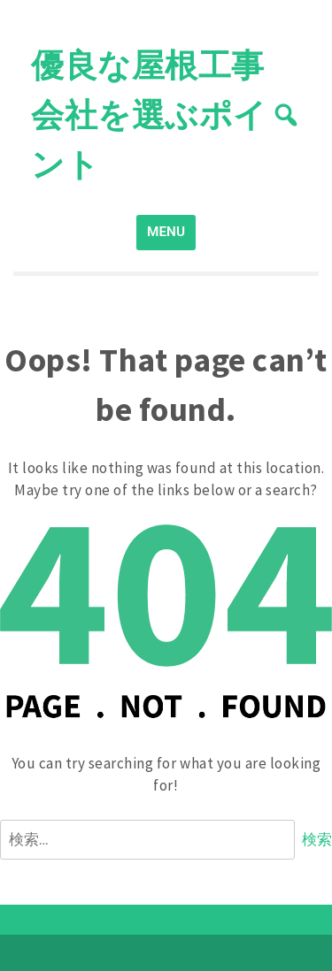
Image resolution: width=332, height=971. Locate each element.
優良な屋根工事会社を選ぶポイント (149, 114)
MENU (166, 232)
